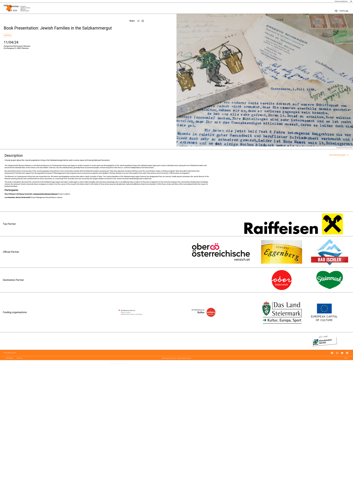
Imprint (346, 358)
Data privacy (20, 358)
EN (351, 1)
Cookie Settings (9, 358)
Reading (7, 35)
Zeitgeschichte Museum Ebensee (45, 194)
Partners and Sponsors (341, 1)
